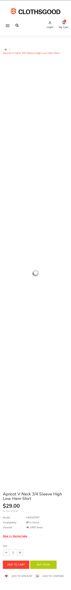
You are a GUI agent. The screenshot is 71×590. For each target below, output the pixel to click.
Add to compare (49, 576)
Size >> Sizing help (15, 536)
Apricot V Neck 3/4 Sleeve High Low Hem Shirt (31, 53)
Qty (5, 546)
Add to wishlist (18, 576)
